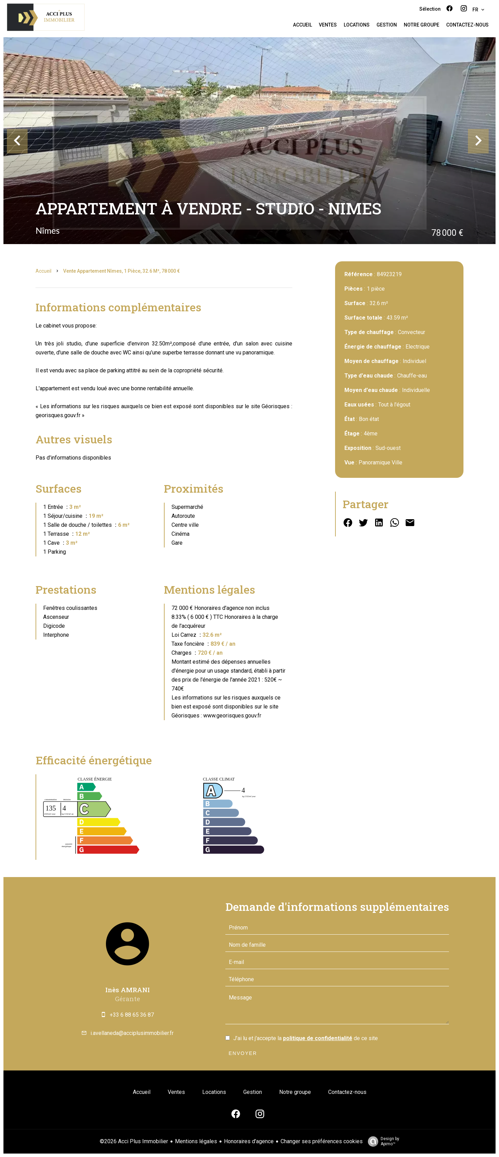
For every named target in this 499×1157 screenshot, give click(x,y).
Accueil (43, 271)
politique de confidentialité (317, 1038)
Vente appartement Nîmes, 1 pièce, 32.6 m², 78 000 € (121, 271)
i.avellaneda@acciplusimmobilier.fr (132, 1033)
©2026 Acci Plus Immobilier (134, 1141)
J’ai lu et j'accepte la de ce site (305, 1038)
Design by (381, 1141)
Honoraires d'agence (249, 1141)
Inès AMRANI (127, 989)
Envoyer (243, 1053)
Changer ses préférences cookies (322, 1141)
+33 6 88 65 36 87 (132, 1015)
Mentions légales (196, 1141)
